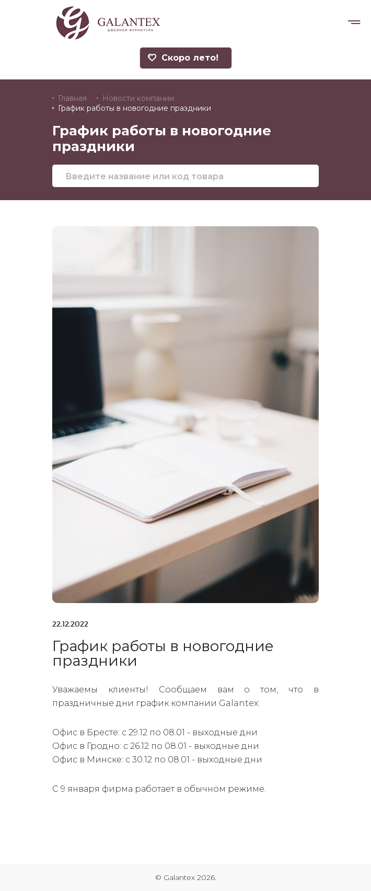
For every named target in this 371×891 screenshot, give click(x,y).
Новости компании (138, 98)
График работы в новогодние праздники (134, 108)
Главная (72, 98)
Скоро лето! (183, 58)
